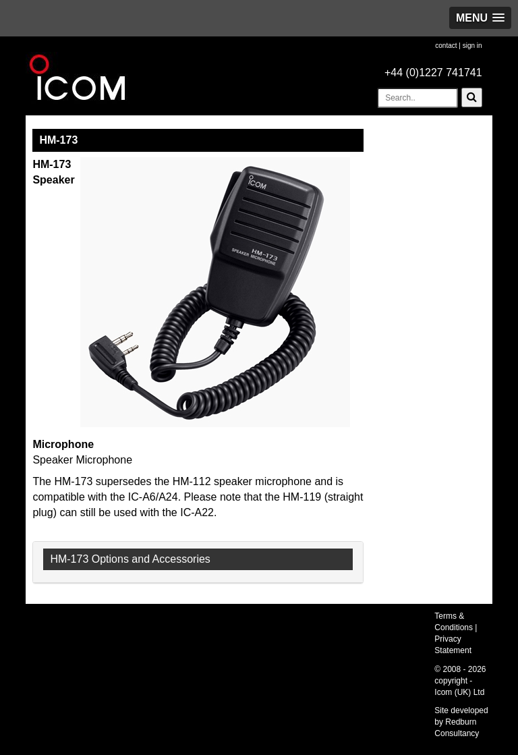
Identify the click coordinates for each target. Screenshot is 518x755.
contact (446, 45)
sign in (472, 45)
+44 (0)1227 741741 (433, 72)
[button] (480, 18)
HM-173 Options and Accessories (130, 559)
